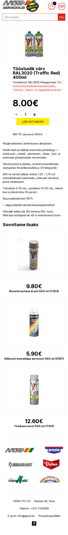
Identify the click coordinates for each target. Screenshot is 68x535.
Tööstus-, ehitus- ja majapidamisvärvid (37, 90)
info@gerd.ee (26, 516)
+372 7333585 (39, 508)
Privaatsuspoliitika (49, 516)
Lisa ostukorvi (33, 121)
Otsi (61, 17)
